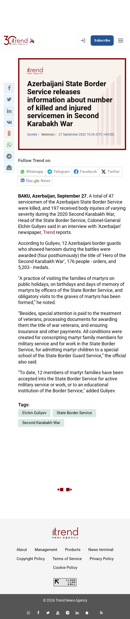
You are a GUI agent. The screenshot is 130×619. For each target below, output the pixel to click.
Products (73, 549)
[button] (9, 88)
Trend (49, 232)
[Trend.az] (19, 40)
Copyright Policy (31, 558)
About (22, 549)
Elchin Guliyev (34, 413)
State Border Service (74, 413)
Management (46, 549)
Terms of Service (67, 558)
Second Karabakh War (41, 422)
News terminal (100, 549)
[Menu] (120, 40)
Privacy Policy (102, 558)
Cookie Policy (65, 567)
